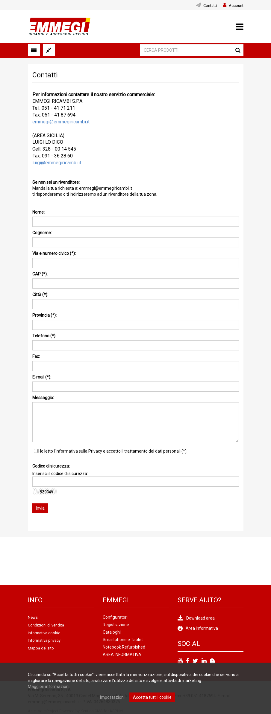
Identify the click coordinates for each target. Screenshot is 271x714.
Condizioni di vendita (46, 625)
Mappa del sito (41, 648)
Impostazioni (112, 697)
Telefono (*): (44, 335)
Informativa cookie (44, 633)
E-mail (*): (41, 377)
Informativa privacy (44, 640)
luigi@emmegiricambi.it (56, 163)
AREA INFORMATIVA (122, 654)
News (33, 617)
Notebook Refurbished (124, 647)
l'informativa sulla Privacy (78, 451)
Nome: (38, 212)
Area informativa (202, 628)
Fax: (36, 356)
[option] (60, 561)
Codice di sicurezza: (51, 466)
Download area (200, 618)
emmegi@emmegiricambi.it (61, 122)
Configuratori (115, 617)
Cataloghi (112, 632)
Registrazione (116, 624)
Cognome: (42, 232)
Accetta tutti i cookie (152, 697)
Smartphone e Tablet (123, 639)
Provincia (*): (44, 315)
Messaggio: (43, 397)
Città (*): (40, 294)
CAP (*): (40, 274)
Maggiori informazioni (48, 686)
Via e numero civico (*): (54, 253)
